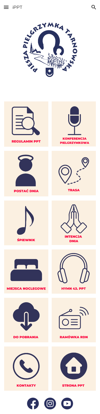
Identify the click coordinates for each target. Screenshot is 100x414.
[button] (6, 7)
